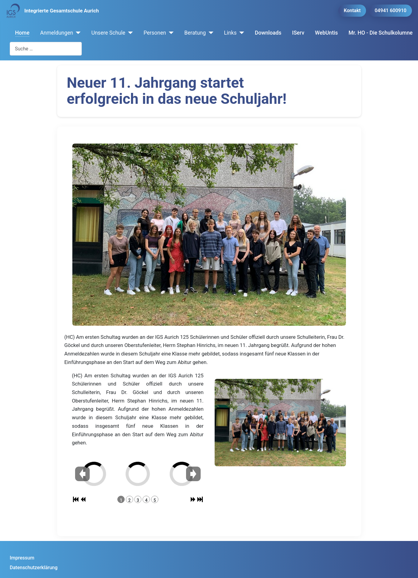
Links (230, 33)
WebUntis (326, 33)
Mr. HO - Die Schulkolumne (381, 33)
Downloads (268, 33)
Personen (154, 33)
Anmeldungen (56, 33)
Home (22, 33)
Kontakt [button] (352, 10)
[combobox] (46, 49)
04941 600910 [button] (390, 10)
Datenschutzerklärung (33, 567)
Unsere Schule (108, 33)
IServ (298, 33)
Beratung (195, 33)
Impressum (22, 558)
